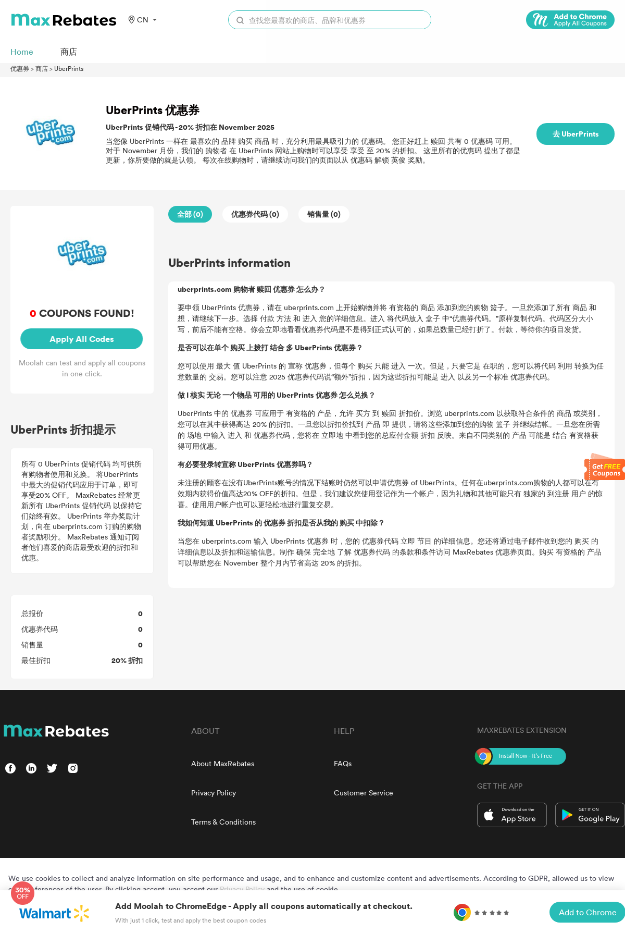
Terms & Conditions (223, 822)
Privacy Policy (213, 792)
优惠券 (19, 68)
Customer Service (363, 792)
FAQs (343, 763)
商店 (41, 68)
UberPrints (68, 68)
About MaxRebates (222, 763)
